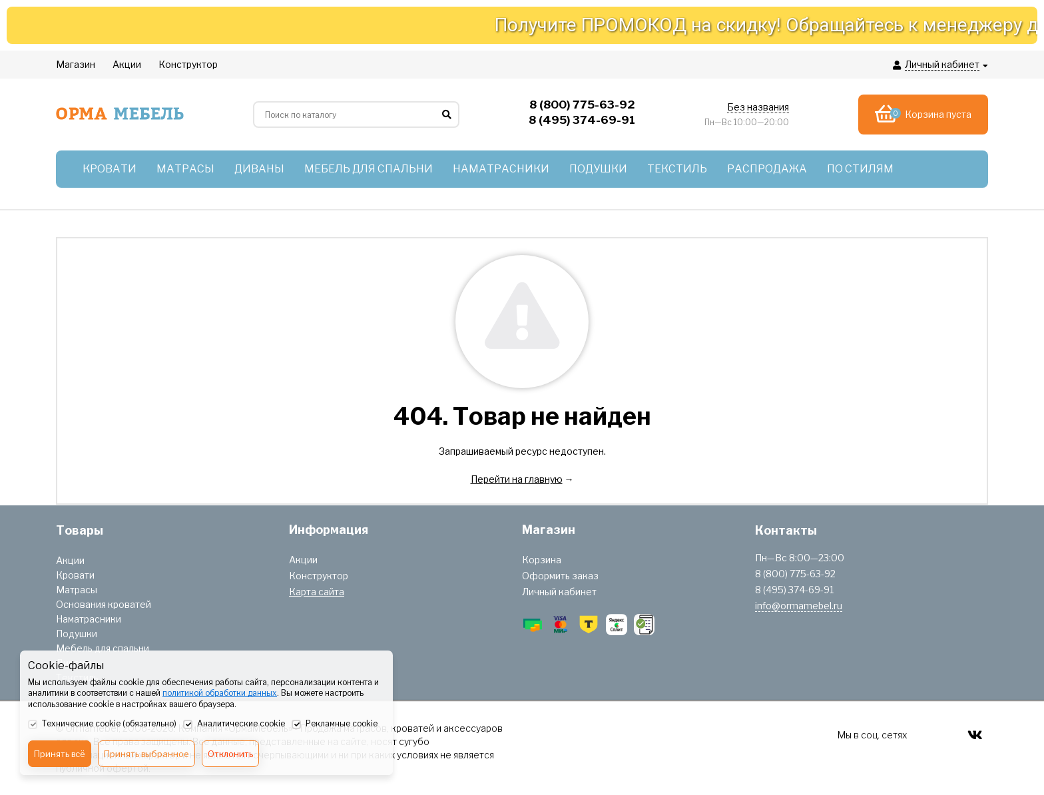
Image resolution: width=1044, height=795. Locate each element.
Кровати (75, 575)
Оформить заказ (560, 575)
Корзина (541, 559)
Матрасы (76, 589)
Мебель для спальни (102, 648)
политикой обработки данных (219, 693)
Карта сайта (316, 591)
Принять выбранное (146, 753)
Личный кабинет (559, 591)
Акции (70, 560)
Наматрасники (88, 619)
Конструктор (318, 575)
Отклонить (230, 753)
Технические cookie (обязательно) (102, 724)
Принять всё (59, 753)
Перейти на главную (517, 479)
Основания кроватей (103, 604)
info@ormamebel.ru (798, 605)
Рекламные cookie (335, 724)
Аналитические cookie (234, 724)
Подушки (76, 633)
